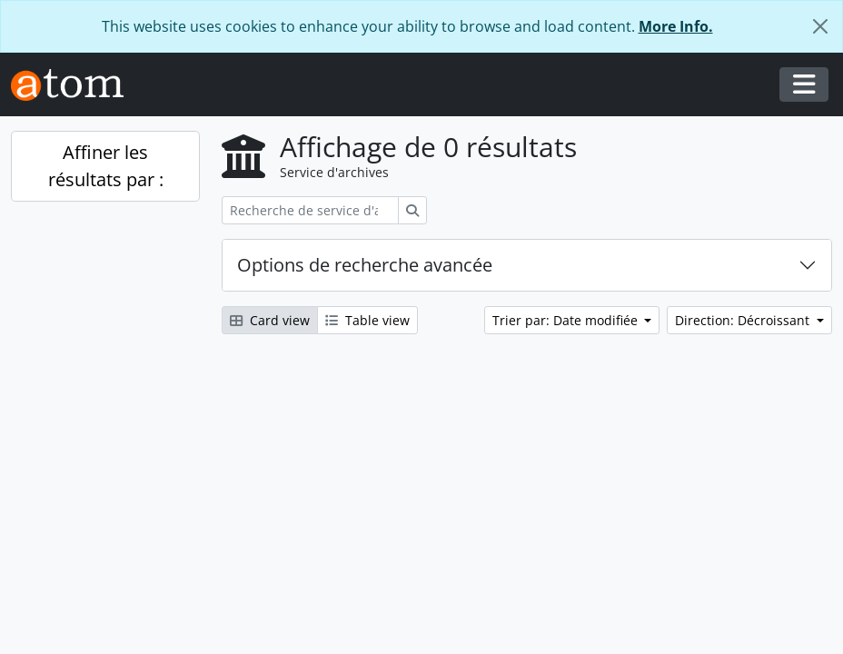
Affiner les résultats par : (106, 166)
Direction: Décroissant (744, 320)
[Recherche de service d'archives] (310, 210)
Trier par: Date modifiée (566, 320)
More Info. (676, 26)
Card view (270, 320)
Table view (367, 320)
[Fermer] (820, 26)
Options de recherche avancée (364, 265)
